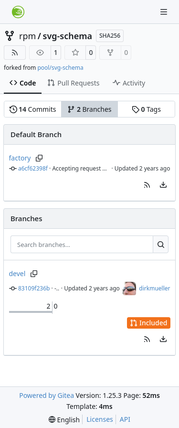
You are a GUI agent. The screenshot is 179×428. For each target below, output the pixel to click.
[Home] (18, 12)
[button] (147, 185)
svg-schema (67, 36)
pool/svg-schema (60, 68)
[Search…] (160, 244)
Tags (146, 109)
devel (17, 273)
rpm (27, 36)
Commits (33, 109)
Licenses (99, 419)
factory (20, 157)
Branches (89, 109)
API (125, 419)
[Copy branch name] (39, 158)
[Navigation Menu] (164, 12)
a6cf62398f (33, 168)
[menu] (163, 185)
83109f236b (34, 288)
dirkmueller (154, 288)
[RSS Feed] (15, 52)
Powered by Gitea (46, 395)
